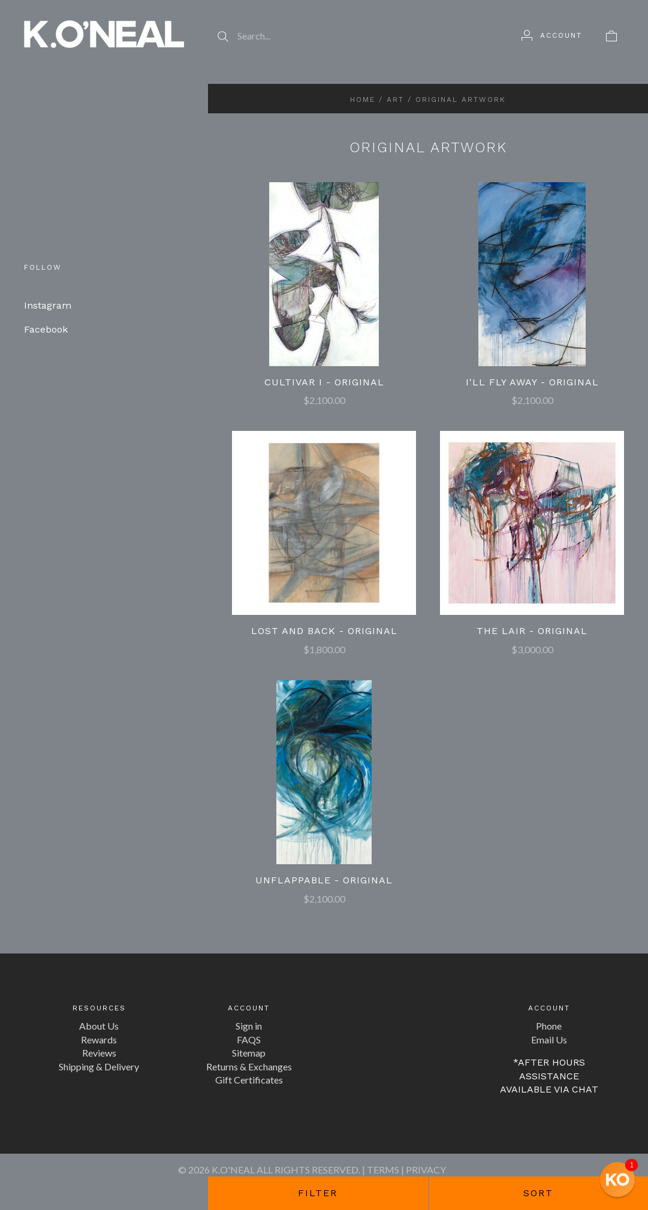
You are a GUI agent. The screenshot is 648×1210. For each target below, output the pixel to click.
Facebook (46, 329)
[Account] (552, 35)
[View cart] (611, 35)
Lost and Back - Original (324, 630)
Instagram (47, 305)
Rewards (99, 1039)
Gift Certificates (249, 1079)
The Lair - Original (532, 630)
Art (395, 99)
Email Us (549, 1039)
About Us (99, 1025)
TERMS (383, 1169)
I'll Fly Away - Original (532, 382)
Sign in (249, 1025)
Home (362, 99)
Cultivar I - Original (324, 382)
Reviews (99, 1052)
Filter (317, 1193)
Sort (538, 1193)
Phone (549, 1025)
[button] (617, 1179)
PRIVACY (426, 1169)
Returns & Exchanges (249, 1066)
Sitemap (249, 1052)
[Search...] (353, 36)
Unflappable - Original (324, 880)
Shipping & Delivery (99, 1066)
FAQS (249, 1039)
